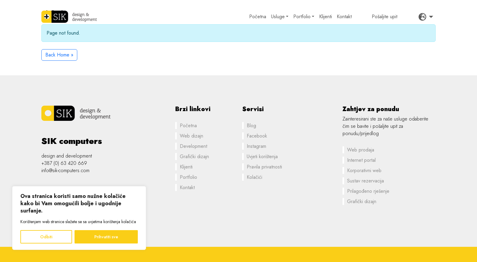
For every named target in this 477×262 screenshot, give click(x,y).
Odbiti (46, 237)
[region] (79, 218)
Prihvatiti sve (106, 237)
